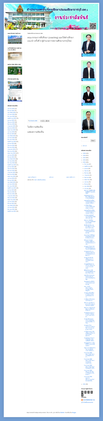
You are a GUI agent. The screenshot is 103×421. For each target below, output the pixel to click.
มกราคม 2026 (11, 114)
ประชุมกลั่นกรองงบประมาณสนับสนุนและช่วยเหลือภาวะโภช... (89, 321)
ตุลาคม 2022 (11, 190)
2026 (84, 153)
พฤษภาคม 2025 (12, 130)
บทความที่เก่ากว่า (70, 177)
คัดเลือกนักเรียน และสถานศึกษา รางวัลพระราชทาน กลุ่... (89, 226)
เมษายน (86, 182)
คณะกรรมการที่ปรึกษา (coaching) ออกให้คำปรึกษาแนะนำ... (89, 236)
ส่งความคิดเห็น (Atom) (39, 179)
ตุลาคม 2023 (11, 166)
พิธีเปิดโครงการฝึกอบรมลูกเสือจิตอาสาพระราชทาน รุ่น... (89, 272)
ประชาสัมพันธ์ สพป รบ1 (89, 400)
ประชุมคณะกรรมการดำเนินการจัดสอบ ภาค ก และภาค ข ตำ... (89, 314)
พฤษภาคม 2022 (12, 199)
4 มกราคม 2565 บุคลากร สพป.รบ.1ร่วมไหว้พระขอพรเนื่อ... (89, 378)
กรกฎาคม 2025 (11, 126)
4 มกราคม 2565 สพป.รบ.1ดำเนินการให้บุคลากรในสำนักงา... (89, 372)
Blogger (74, 412)
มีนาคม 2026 (11, 110)
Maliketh (62, 412)
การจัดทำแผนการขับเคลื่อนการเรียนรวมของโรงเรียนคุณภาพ (89, 333)
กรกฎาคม (86, 175)
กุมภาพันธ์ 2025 (11, 135)
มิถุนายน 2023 (11, 174)
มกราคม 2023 (11, 184)
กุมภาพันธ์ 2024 (11, 159)
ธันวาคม (86, 164)
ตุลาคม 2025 (11, 120)
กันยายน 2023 (11, 168)
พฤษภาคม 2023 (12, 176)
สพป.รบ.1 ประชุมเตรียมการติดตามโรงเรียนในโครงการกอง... (89, 242)
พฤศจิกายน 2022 (12, 188)
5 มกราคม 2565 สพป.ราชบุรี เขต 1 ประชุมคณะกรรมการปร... (89, 361)
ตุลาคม (86, 168)
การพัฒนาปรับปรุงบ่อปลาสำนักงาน (89, 299)
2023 (84, 160)
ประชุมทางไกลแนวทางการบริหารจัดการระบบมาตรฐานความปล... (89, 327)
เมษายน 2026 (11, 108)
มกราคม (86, 188)
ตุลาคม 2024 (11, 143)
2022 (84, 162)
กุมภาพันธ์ (87, 186)
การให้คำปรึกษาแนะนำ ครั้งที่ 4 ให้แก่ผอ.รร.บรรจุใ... (89, 207)
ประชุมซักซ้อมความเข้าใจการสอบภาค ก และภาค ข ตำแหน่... (89, 266)
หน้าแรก (51, 177)
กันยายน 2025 (11, 122)
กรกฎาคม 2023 (11, 172)
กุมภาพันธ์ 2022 (11, 205)
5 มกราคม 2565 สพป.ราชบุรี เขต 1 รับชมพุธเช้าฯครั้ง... (89, 367)
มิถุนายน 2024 (11, 151)
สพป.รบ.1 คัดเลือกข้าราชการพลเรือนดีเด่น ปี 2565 (89, 222)
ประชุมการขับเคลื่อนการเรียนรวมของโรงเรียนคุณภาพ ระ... (89, 295)
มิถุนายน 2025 (11, 128)
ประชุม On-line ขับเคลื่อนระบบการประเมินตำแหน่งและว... (89, 259)
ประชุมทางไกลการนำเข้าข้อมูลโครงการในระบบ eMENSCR (89, 248)
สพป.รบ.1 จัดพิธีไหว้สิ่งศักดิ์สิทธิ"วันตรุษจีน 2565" (89, 192)
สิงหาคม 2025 (11, 124)
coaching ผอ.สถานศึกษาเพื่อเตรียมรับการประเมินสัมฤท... (89, 197)
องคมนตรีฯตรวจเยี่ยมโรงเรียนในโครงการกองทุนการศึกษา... (89, 212)
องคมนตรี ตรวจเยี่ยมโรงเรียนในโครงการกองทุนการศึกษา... (89, 202)
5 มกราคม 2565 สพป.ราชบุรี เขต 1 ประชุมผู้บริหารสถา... (89, 354)
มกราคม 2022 (11, 207)
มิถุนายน (86, 177)
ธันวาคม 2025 (11, 116)
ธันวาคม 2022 (11, 186)
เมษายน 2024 (11, 155)
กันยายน (86, 170)
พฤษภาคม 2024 (12, 153)
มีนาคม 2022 (11, 203)
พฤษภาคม (87, 179)
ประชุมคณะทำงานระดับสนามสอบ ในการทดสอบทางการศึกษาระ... (89, 253)
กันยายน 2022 (11, 192)
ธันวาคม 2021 (11, 209)
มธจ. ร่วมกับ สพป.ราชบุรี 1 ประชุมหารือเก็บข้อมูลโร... (88, 288)
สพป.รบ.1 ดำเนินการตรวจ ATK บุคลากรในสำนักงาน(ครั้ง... (89, 304)
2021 (84, 384)
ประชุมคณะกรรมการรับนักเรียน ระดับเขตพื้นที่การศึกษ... (89, 339)
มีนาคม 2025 (11, 133)
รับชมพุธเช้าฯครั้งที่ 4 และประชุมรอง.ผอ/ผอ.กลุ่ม (89, 231)
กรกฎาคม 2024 (11, 149)
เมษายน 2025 (11, 132)
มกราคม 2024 (11, 161)
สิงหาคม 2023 (11, 170)
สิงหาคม (86, 173)
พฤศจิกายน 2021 (12, 211)
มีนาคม (86, 184)
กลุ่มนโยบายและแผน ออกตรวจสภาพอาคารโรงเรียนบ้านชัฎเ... (89, 277)
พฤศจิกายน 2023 (12, 164)
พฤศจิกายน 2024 (12, 141)
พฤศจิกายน (87, 166)
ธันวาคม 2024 (11, 139)
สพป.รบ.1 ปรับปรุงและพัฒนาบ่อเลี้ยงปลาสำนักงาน (89, 309)
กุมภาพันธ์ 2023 (11, 182)
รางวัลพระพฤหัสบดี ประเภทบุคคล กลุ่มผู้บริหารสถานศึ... (89, 217)
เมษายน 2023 (11, 178)
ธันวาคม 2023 (11, 163)
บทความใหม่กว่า (32, 177)
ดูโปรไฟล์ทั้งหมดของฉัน (87, 402)
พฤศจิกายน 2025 (12, 118)
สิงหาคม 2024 (11, 147)
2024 (84, 157)
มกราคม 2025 (11, 137)
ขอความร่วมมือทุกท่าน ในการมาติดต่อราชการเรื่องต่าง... (89, 349)
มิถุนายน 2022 (11, 197)
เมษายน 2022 (11, 201)
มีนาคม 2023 (11, 180)
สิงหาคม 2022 (11, 193)
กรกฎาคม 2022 (11, 195)
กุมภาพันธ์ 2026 (11, 112)
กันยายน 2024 (11, 145)
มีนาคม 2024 (11, 157)
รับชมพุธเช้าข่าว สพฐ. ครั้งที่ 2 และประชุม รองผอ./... (89, 344)
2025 (84, 155)
